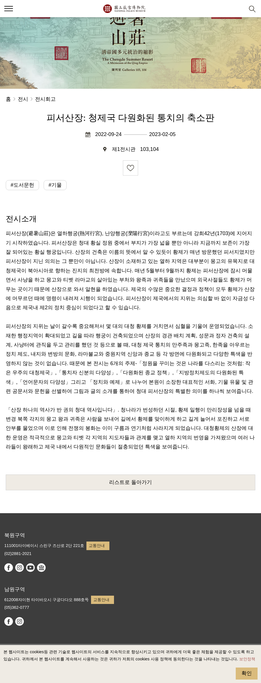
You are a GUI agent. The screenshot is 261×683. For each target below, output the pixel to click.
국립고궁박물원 (124, 8)
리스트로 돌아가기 (130, 482)
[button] (238, 8)
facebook (8, 567)
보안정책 (247, 659)
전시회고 (45, 99)
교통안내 (97, 545)
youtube (30, 567)
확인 (246, 673)
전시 (23, 99)
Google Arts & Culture (41, 567)
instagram (19, 567)
